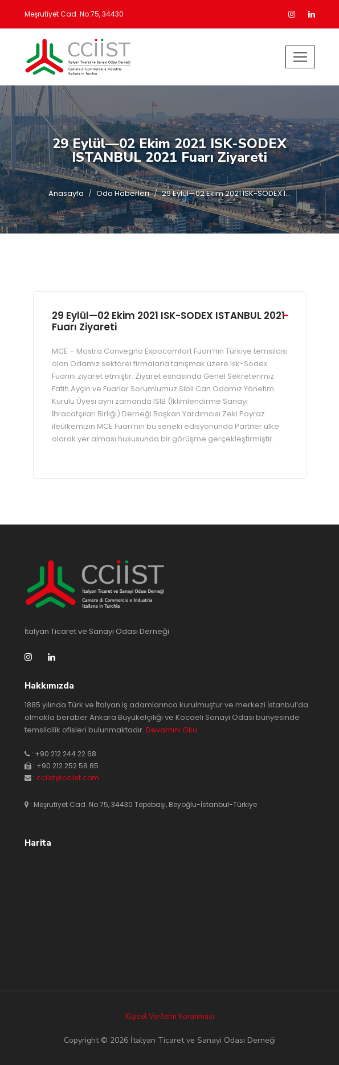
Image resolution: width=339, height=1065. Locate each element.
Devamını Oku (171, 729)
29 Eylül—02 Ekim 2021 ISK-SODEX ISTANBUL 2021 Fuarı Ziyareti (168, 321)
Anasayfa (66, 193)
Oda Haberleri (122, 193)
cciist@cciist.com (67, 778)
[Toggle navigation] (300, 57)
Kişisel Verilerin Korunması (169, 1016)
